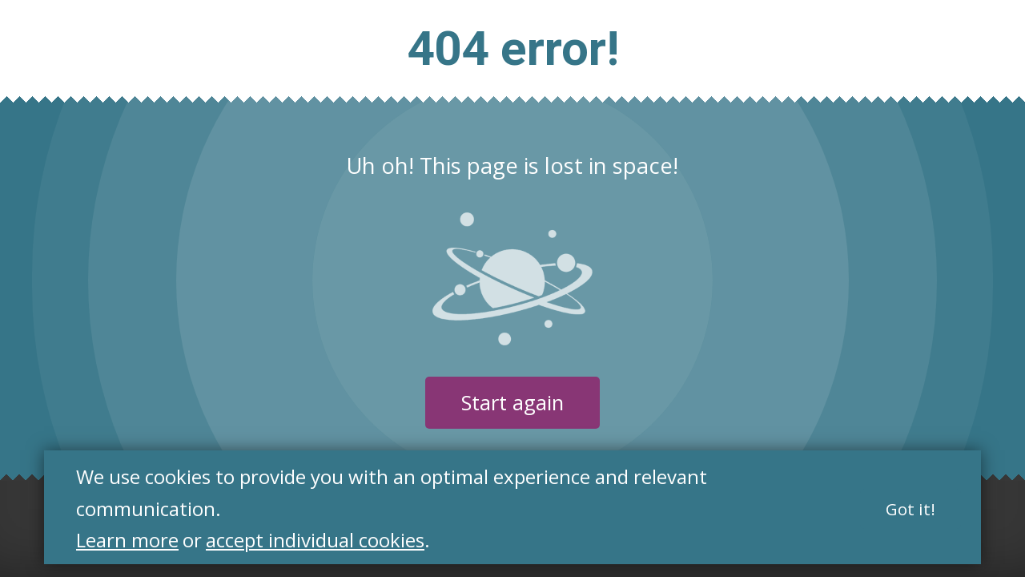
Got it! (910, 509)
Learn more (127, 540)
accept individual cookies (315, 540)
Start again (512, 403)
